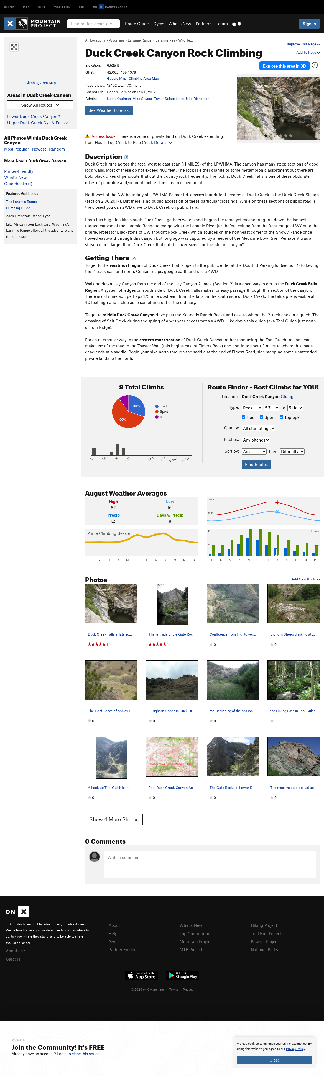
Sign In (309, 23)
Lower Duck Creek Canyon (32, 116)
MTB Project (191, 949)
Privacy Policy (295, 1049)
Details (163, 142)
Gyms (158, 23)
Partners (203, 23)
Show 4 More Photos (114, 819)
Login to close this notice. (78, 1054)
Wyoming (116, 40)
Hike (42, 7)
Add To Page (308, 52)
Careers (13, 958)
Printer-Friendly (18, 171)
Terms (173, 989)
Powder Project (265, 941)
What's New (180, 23)
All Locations (95, 40)
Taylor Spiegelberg (169, 98)
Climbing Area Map (40, 83)
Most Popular (16, 148)
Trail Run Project (266, 933)
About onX (16, 950)
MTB (26, 7)
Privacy (188, 989)
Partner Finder (122, 949)
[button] (242, 108)
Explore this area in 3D (284, 65)
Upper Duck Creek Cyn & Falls (36, 122)
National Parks (264, 949)
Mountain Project (196, 941)
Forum (222, 23)
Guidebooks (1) (18, 183)
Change (288, 396)
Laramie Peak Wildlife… (174, 40)
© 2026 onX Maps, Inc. (148, 989)
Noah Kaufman (119, 98)
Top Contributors (195, 933)
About (114, 925)
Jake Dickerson (197, 98)
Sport (267, 417)
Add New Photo (306, 579)
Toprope (290, 417)
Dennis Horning (119, 92)
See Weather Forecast (109, 110)
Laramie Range (140, 40)
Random (57, 148)
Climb (9, 7)
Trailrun (62, 7)
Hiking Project (264, 925)
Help (113, 933)
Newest (39, 148)
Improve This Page (303, 44)
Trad (248, 417)
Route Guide (137, 23)
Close (274, 1059)
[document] (274, 1052)
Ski (82, 7)
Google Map (116, 78)
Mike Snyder (142, 98)
